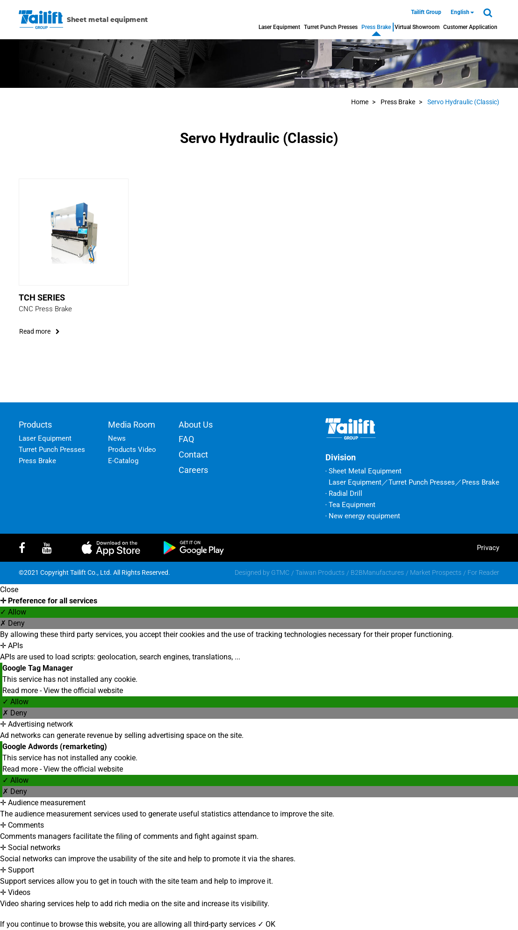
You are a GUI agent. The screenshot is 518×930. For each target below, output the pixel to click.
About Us (196, 424)
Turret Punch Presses (331, 27)
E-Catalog (123, 461)
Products (35, 424)
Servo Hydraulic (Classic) (463, 102)
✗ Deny (12, 623)
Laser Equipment (279, 27)
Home (359, 102)
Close (9, 589)
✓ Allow (13, 612)
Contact (193, 454)
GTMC (280, 572)
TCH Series (42, 297)
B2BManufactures (377, 572)
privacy (488, 548)
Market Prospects (435, 572)
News (117, 438)
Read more (21, 690)
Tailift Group (426, 12)
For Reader (483, 572)
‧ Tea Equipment (350, 505)
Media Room (131, 424)
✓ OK (266, 924)
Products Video (132, 449)
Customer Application (470, 27)
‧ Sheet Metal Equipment (363, 471)
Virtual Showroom (417, 27)
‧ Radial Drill (343, 493)
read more (39, 331)
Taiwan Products (320, 572)
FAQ (186, 439)
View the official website (83, 690)
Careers (193, 470)
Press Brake (376, 27)
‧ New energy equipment (362, 516)
